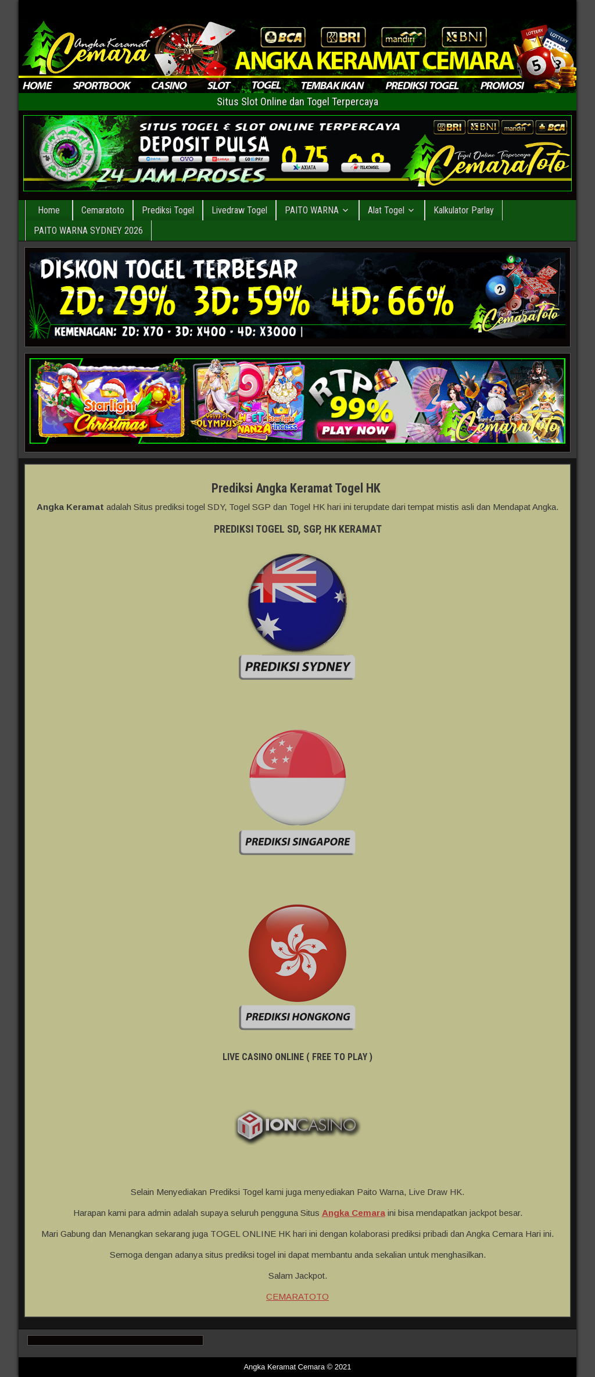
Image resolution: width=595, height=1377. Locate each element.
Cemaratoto (102, 210)
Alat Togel (386, 210)
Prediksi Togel (168, 210)
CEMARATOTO (297, 1296)
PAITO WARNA (312, 210)
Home (49, 210)
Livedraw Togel (239, 210)
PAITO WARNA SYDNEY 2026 (88, 230)
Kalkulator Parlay (463, 210)
